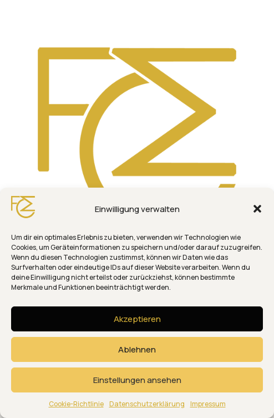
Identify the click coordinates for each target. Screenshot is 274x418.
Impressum (208, 404)
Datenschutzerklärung (147, 404)
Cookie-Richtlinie (76, 404)
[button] (257, 208)
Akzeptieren (137, 319)
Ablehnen (137, 349)
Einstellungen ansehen (137, 380)
